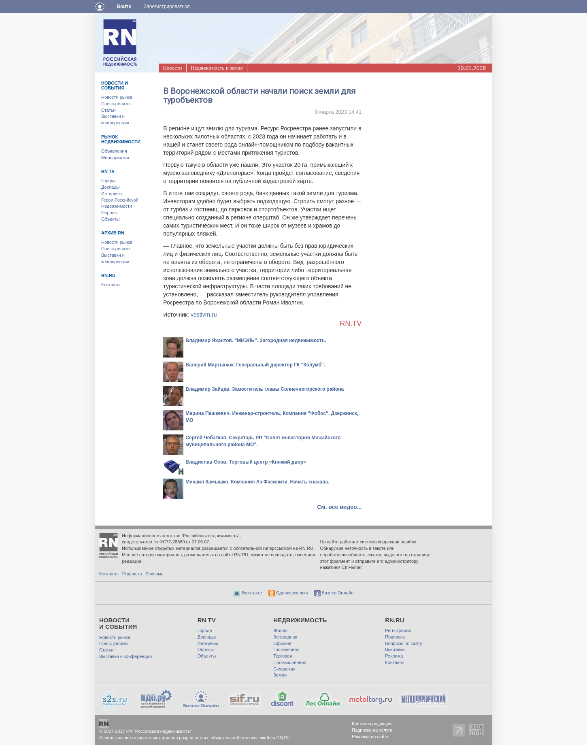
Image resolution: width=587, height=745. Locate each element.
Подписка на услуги (372, 730)
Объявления (114, 151)
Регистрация (398, 630)
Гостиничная (286, 649)
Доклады (110, 187)
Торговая (282, 655)
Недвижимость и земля (216, 68)
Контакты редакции (372, 723)
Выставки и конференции (125, 656)
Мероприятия (115, 157)
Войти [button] (124, 6)
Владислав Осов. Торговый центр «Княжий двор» (245, 462)
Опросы (109, 212)
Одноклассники (288, 592)
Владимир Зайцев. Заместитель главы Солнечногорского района (264, 389)
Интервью (111, 193)
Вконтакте (248, 592)
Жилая (280, 630)
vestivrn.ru (204, 314)
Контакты (111, 284)
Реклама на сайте (370, 736)
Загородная (285, 636)
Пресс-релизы (115, 103)
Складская (284, 668)
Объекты (110, 219)
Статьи (108, 110)
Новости (172, 68)
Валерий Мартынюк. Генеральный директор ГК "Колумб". (255, 365)
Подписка (132, 573)
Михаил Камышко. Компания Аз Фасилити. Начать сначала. (257, 482)
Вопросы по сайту (403, 643)
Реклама (155, 573)
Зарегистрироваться (166, 6)
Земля (280, 675)
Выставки (395, 649)
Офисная (282, 643)
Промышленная (289, 662)
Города (108, 180)
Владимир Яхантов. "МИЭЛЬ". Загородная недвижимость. (255, 340)
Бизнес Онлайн (334, 592)
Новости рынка (116, 97)
